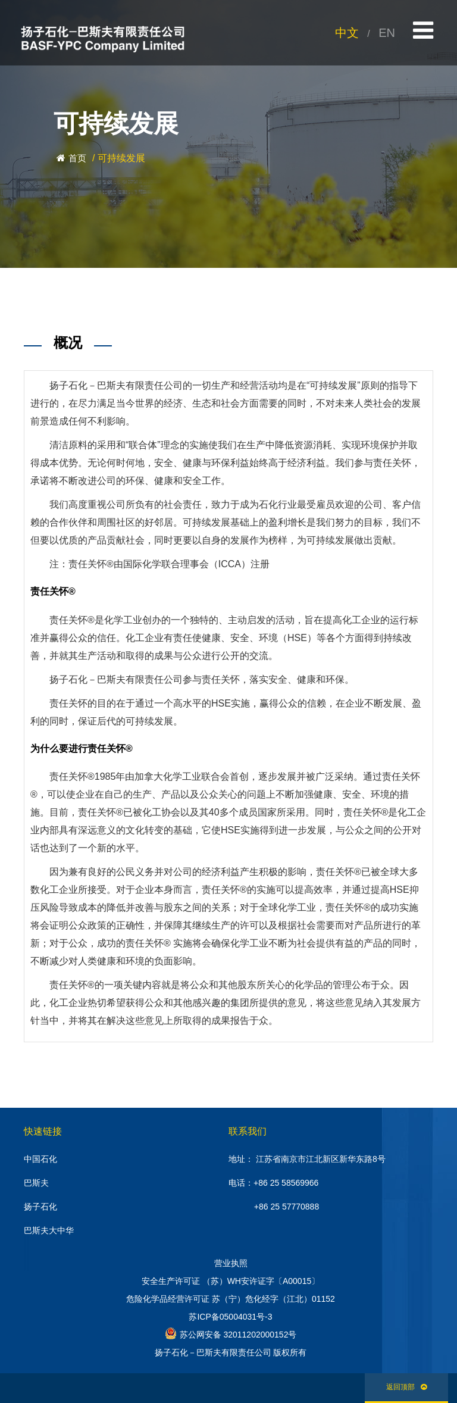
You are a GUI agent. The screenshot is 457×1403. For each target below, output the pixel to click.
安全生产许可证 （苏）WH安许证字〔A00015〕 (231, 1281)
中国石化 (40, 1159)
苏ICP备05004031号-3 (230, 1316)
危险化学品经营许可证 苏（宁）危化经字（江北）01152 (230, 1299)
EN (386, 32)
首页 (77, 158)
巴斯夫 (36, 1183)
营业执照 (231, 1263)
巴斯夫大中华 (49, 1230)
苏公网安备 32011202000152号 (231, 1333)
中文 (347, 32)
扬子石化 (40, 1206)
